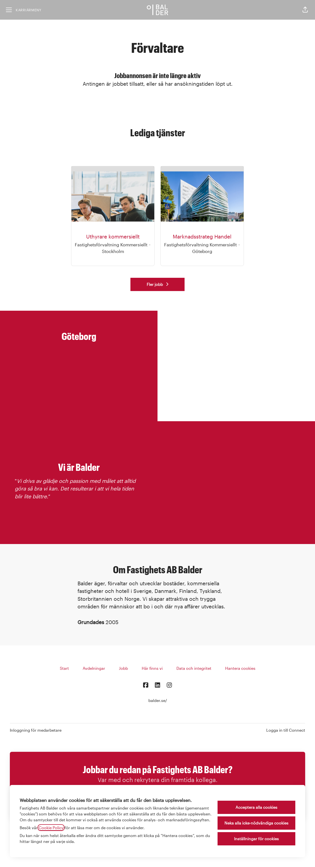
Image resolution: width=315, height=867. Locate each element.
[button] (305, 10)
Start (64, 668)
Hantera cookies (240, 668)
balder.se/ (157, 700)
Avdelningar (94, 668)
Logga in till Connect (285, 730)
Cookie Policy (51, 827)
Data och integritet (193, 668)
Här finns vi (152, 668)
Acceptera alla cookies (256, 807)
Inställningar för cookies (256, 838)
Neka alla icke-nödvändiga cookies (256, 823)
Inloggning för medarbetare (36, 730)
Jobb (123, 668)
